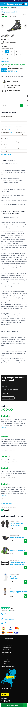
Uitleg (7, 120)
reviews (14, 16)
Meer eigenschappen (6, 154)
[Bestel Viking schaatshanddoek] (25, 541)
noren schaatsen (14, 589)
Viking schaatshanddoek (17, 537)
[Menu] (2, 4)
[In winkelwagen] (14, 705)
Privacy (4, 663)
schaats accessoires (14, 521)
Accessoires (6, 649)
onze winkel (14, 389)
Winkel (4, 655)
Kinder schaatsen (7, 641)
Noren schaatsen (7, 647)
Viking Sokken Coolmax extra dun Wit (17, 577)
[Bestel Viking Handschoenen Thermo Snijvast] (25, 528)
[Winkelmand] (25, 4)
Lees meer (3, 427)
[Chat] (5, 393)
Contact (4, 694)
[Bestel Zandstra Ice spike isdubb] (25, 553)
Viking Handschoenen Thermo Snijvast (16, 524)
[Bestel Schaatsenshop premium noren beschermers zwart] (25, 567)
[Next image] (25, 25)
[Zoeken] (5, 4)
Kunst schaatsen (7, 643)
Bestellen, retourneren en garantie (11, 659)
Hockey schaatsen (7, 645)
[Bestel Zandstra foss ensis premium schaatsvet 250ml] (25, 596)
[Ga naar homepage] (15, 4)
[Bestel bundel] (22, 105)
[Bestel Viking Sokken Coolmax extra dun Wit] (25, 582)
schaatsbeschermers (15, 560)
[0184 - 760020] (8, 398)
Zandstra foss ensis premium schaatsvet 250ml (18, 592)
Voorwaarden (6, 661)
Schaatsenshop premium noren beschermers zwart (17, 563)
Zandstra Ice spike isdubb (17, 550)
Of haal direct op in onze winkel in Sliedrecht (11, 66)
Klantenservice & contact (9, 657)
